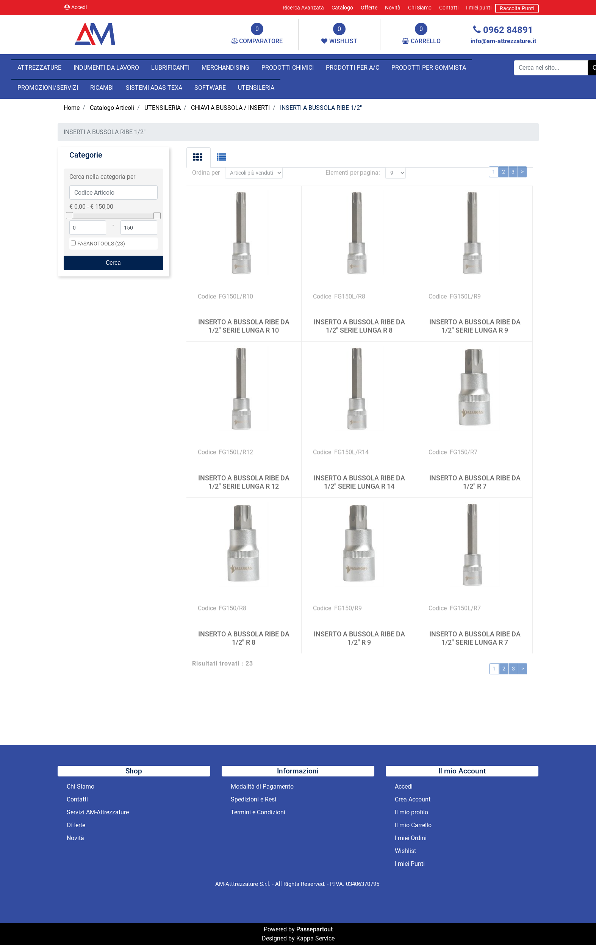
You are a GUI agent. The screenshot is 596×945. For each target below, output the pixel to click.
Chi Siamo (420, 8)
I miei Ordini (411, 838)
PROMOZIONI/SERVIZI (47, 87)
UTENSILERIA (256, 87)
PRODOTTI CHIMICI (287, 67)
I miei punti (478, 8)
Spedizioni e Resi (253, 799)
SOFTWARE (210, 87)
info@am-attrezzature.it (503, 41)
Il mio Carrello (413, 825)
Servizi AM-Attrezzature (98, 812)
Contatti (448, 8)
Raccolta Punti (517, 8)
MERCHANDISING (225, 67)
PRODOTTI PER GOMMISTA (428, 67)
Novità (392, 8)
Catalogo (342, 8)
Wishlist (405, 850)
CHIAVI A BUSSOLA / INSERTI (230, 107)
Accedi (75, 7)
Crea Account (412, 799)
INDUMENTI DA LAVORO (106, 67)
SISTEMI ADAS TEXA (154, 87)
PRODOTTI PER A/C (352, 67)
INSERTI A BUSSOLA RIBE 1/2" (321, 107)
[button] (113, 263)
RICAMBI (102, 87)
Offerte (369, 8)
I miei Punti (410, 863)
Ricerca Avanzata (303, 8)
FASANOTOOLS (101, 244)
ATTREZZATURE (39, 67)
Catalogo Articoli (112, 107)
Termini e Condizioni (258, 812)
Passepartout (314, 929)
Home (72, 107)
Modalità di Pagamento (262, 786)
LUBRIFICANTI (170, 67)
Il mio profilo (411, 812)
